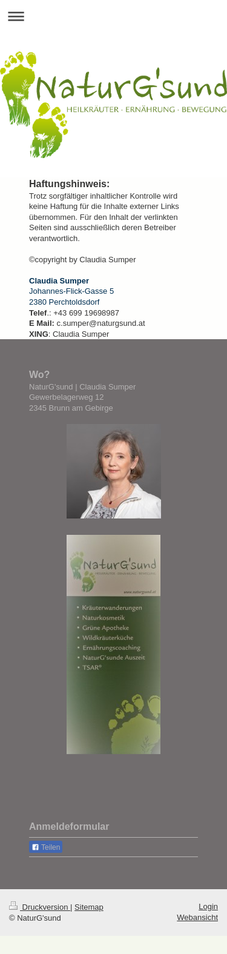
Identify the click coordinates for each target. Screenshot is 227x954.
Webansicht (197, 917)
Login (208, 906)
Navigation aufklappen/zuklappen (113, 16)
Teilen (45, 847)
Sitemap (89, 907)
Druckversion (39, 907)
